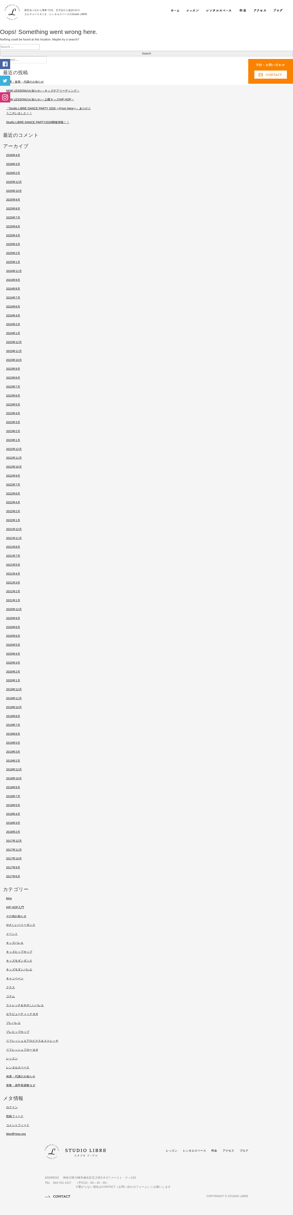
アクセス (228, 1150)
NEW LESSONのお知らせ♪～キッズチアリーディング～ (42, 90)
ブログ (243, 1150)
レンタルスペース (194, 1150)
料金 (214, 1150)
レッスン (171, 1150)
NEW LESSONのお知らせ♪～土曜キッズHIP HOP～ (40, 99)
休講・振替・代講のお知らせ (25, 81)
